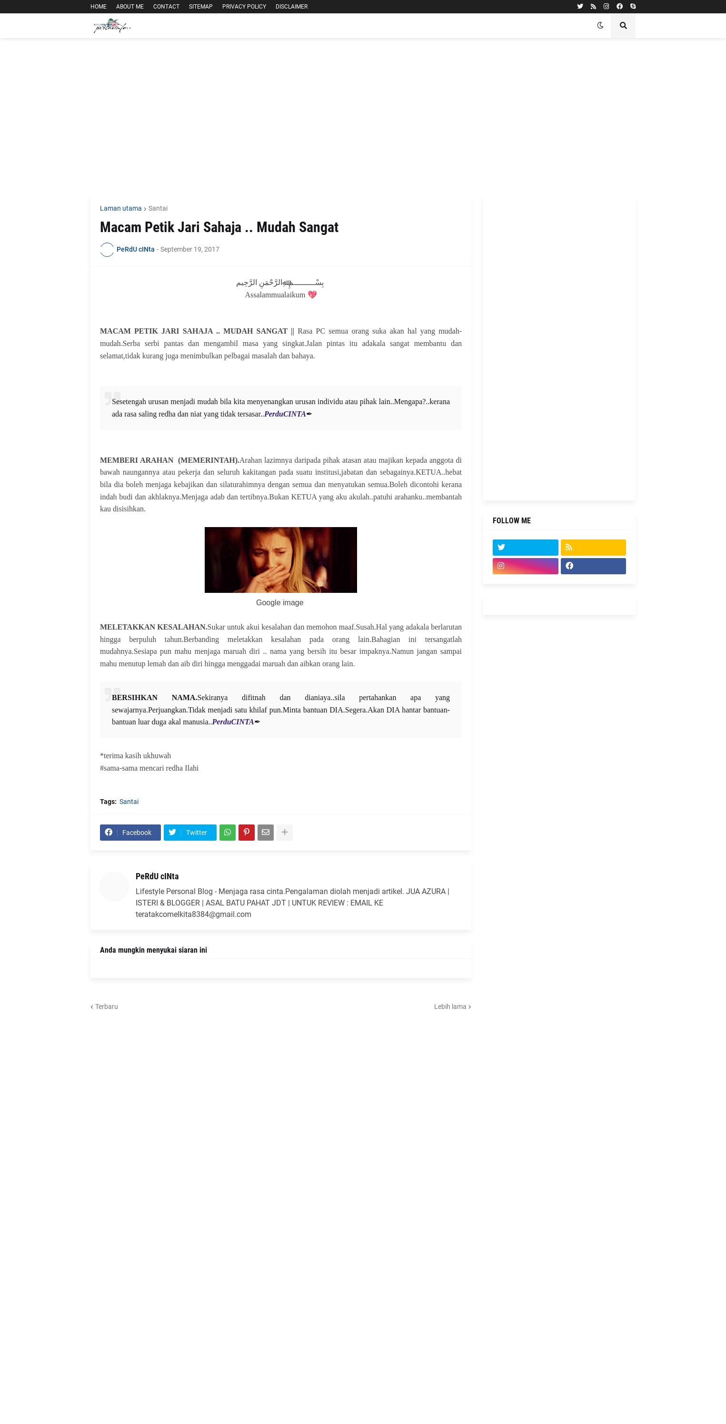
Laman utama (121, 208)
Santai (158, 208)
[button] (600, 25)
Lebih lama (450, 1006)
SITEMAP (201, 6)
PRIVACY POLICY (244, 6)
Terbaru (106, 1006)
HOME (98, 6)
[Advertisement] (363, 116)
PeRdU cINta (157, 876)
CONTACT (166, 6)
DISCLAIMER (292, 6)
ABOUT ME (130, 6)
